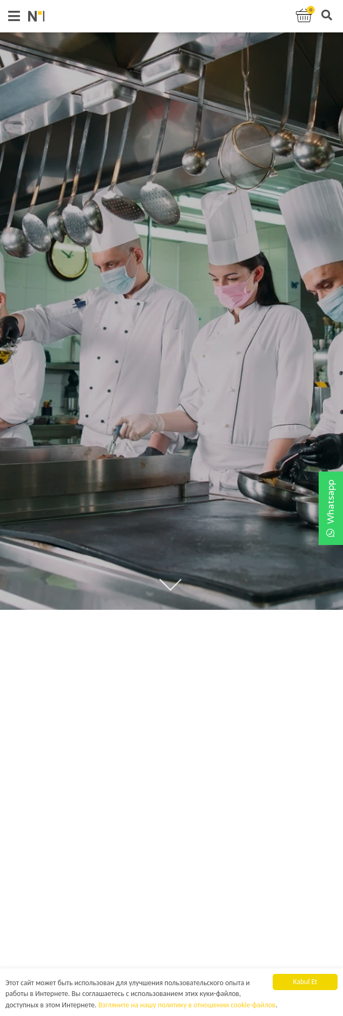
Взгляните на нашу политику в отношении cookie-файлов (187, 1005)
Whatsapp (331, 508)
